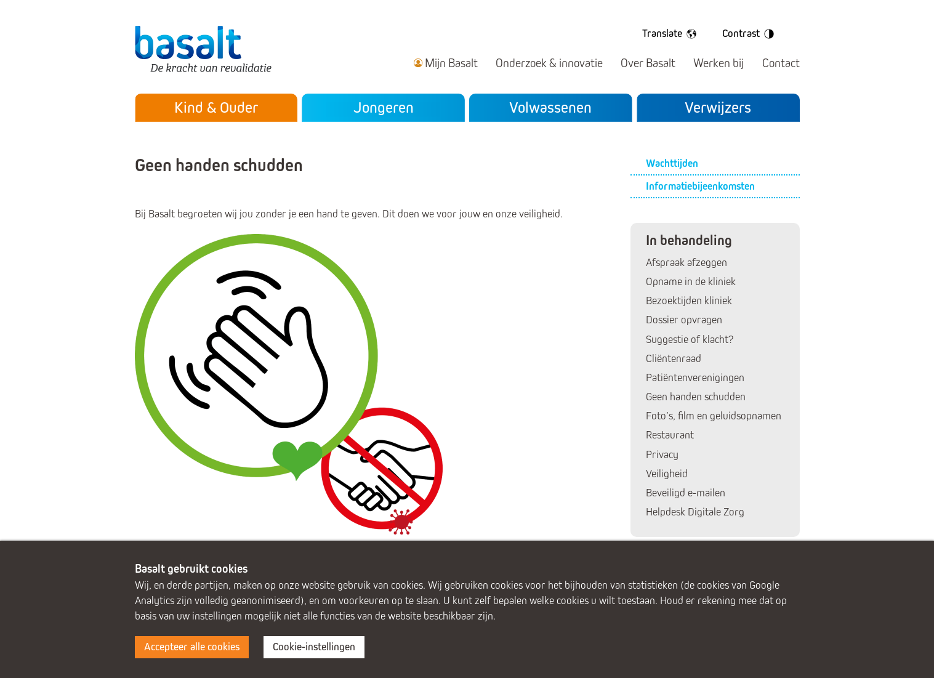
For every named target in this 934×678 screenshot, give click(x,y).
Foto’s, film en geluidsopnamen (713, 416)
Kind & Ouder (216, 107)
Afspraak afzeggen (686, 262)
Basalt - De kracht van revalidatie (203, 48)
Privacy (662, 454)
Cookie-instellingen (314, 646)
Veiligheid (667, 473)
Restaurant (670, 435)
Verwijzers (718, 107)
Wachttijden (672, 163)
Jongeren (383, 107)
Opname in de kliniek (691, 281)
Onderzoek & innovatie (549, 63)
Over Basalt (648, 63)
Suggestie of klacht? (689, 339)
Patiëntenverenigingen (695, 377)
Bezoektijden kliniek (689, 300)
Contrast (750, 34)
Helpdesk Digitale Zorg (695, 512)
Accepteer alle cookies (192, 646)
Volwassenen (550, 107)
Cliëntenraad (673, 358)
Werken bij (718, 63)
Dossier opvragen (684, 319)
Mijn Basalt (451, 63)
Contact (781, 63)
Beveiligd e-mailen (685, 492)
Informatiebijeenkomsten (700, 186)
